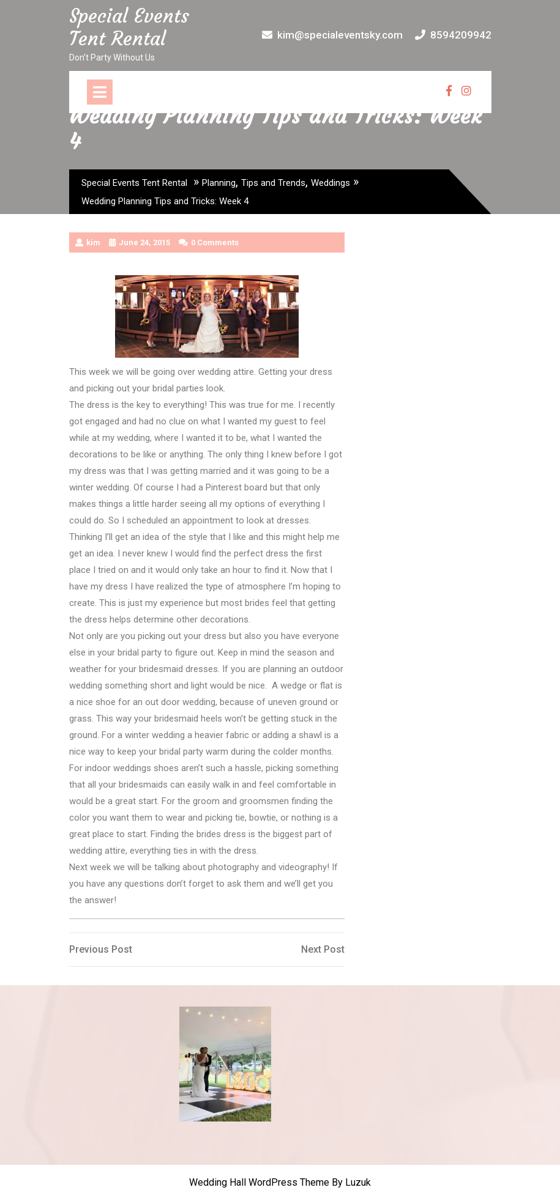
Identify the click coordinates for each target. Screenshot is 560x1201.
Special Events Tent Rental (129, 27)
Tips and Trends (273, 182)
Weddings (330, 182)
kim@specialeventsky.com (332, 35)
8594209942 (453, 35)
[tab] (99, 92)
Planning (219, 182)
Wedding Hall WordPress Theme (259, 1182)
